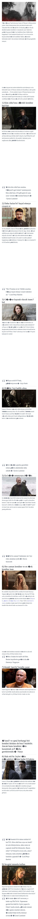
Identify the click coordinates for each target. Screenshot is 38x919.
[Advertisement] (19, 64)
